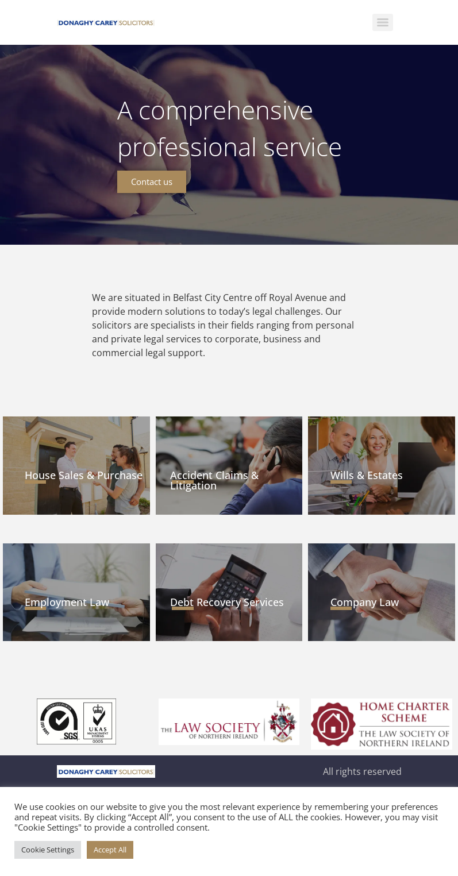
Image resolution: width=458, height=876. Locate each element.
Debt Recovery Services (227, 602)
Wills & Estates (366, 475)
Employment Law (67, 602)
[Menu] (382, 22)
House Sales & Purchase (84, 475)
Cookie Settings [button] (47, 849)
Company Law (364, 602)
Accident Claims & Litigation (214, 480)
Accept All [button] (110, 849)
